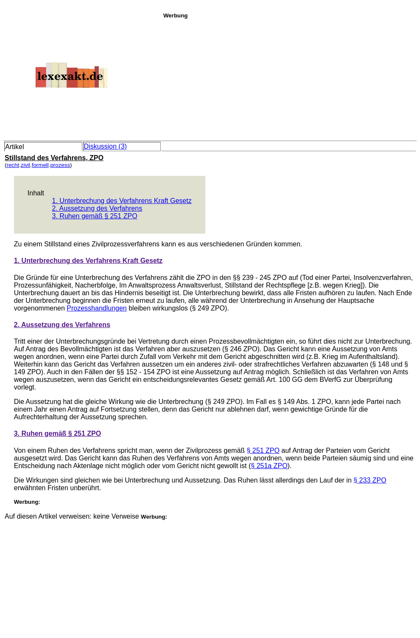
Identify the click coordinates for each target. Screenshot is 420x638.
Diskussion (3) (105, 146)
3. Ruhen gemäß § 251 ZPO (94, 216)
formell (40, 165)
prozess (60, 165)
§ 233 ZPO (369, 480)
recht (12, 165)
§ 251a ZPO (269, 465)
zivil (25, 165)
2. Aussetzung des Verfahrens (97, 208)
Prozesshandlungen (96, 308)
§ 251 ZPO (263, 450)
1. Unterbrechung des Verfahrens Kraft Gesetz (122, 200)
